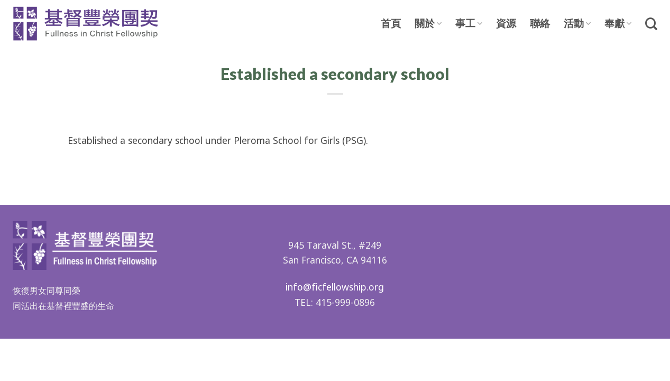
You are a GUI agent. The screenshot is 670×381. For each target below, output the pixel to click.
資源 (506, 23)
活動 (577, 23)
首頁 (391, 23)
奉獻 (617, 23)
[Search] (651, 24)
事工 (468, 23)
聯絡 (540, 23)
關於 (428, 23)
